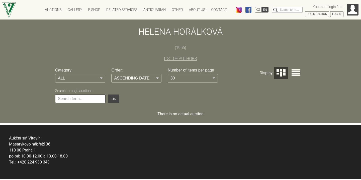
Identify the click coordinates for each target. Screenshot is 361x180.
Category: (63, 70)
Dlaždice (281, 72)
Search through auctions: (74, 91)
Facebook (248, 10)
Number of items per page (191, 70)
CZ (258, 10)
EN (265, 10)
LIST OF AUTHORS (180, 58)
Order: (117, 70)
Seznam (296, 72)
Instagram (239, 10)
